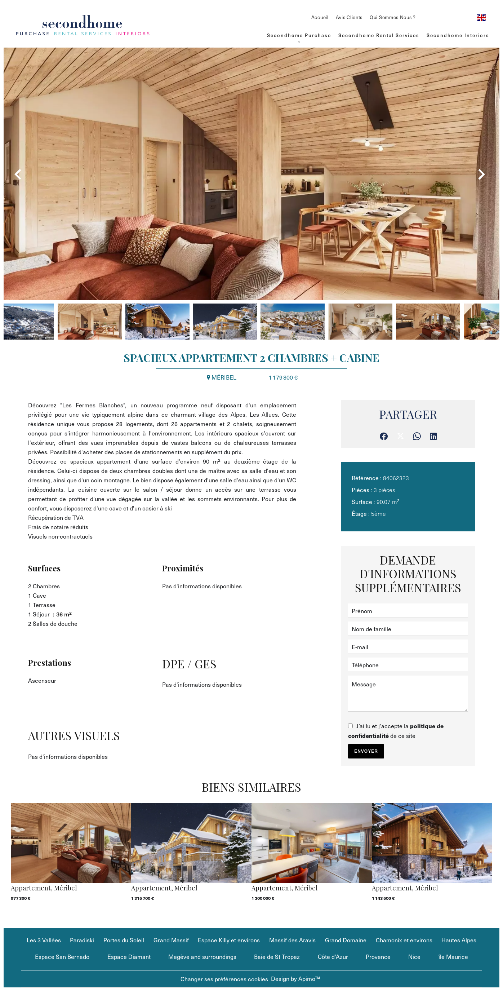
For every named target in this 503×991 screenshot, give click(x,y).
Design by (295, 978)
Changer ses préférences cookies (224, 978)
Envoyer (366, 751)
